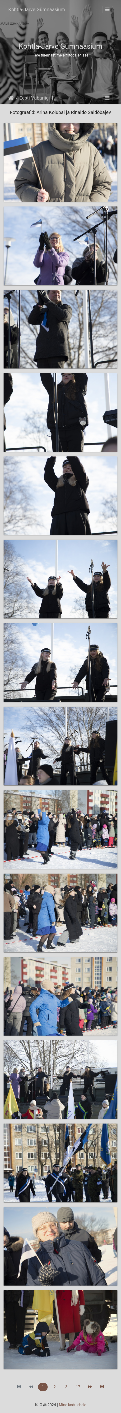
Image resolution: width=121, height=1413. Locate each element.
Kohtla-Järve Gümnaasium (36, 9)
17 (78, 1387)
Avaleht (11, 97)
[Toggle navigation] (107, 9)
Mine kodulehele (72, 1405)
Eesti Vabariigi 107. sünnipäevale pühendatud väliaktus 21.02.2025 (39, 98)
